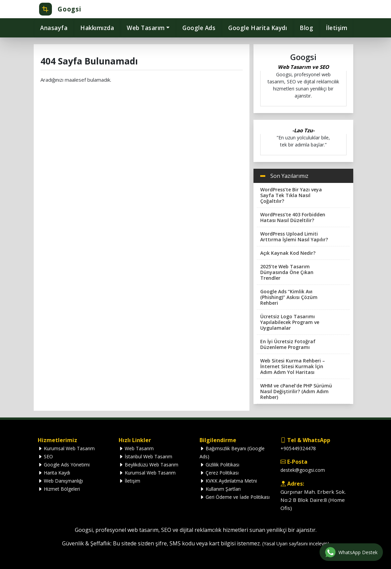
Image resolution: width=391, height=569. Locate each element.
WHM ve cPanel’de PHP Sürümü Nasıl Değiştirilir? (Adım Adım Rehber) (296, 391)
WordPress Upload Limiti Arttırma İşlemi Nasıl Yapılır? (294, 237)
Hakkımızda (97, 28)
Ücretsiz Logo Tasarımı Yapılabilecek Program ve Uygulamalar (289, 322)
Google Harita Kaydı (257, 28)
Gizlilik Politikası (219, 464)
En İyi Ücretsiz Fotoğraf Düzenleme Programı (287, 344)
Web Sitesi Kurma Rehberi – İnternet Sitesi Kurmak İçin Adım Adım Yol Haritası (292, 366)
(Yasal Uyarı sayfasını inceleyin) (295, 543)
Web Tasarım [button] (146, 28)
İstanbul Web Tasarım (145, 456)
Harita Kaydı (54, 472)
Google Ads (198, 28)
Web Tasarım (136, 448)
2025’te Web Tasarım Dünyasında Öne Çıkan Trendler (286, 272)
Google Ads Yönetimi (64, 464)
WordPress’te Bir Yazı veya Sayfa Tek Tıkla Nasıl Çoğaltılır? (291, 195)
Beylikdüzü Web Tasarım (148, 464)
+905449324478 (298, 448)
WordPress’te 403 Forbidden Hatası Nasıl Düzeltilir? (292, 217)
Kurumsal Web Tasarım (66, 448)
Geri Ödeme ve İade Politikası (235, 497)
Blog (306, 28)
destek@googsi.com (302, 470)
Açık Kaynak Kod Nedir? (287, 253)
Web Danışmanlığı (60, 481)
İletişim (336, 28)
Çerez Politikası (219, 472)
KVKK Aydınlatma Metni (228, 481)
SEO (45, 456)
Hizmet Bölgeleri (59, 489)
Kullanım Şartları (220, 489)
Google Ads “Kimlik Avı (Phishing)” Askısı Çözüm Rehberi (289, 297)
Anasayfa (53, 28)
